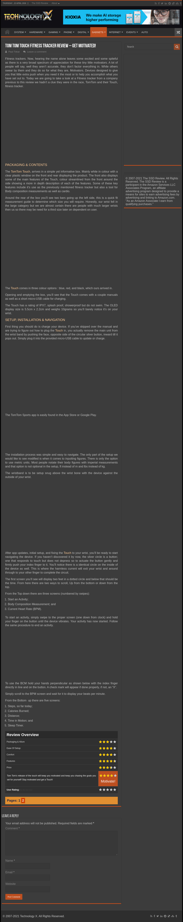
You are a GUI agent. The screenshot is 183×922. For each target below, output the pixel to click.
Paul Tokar (14, 51)
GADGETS (97, 32)
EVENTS (131, 32)
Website (10, 883)
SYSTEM (19, 32)
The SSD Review (40, 3)
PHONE (68, 32)
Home (7, 32)
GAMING (53, 32)
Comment (12, 828)
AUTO (144, 32)
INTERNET (115, 32)
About (54, 3)
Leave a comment (36, 51)
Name (10, 860)
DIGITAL (82, 32)
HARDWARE (36, 32)
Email (9, 872)
